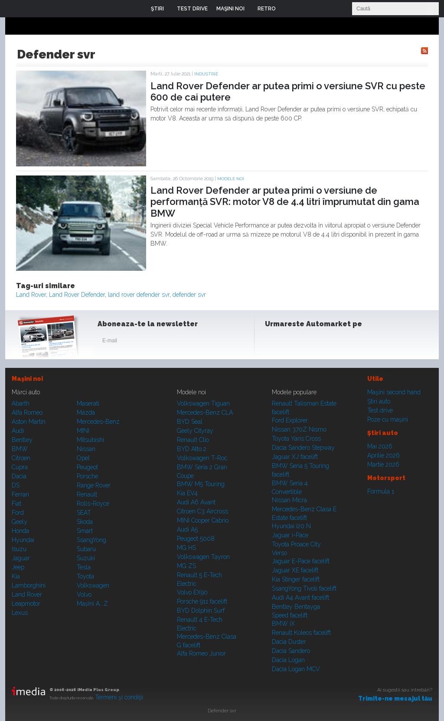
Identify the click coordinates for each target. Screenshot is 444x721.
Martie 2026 (383, 464)
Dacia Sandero (291, 650)
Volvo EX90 (192, 592)
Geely (19, 521)
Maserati (88, 403)
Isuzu (19, 549)
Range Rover (94, 485)
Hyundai (23, 539)
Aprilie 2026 (383, 455)
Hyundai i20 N (291, 526)
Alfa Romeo (27, 412)
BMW (20, 448)
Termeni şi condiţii (119, 697)
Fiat (16, 503)
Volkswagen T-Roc (202, 458)
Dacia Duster (289, 641)
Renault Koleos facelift (301, 632)
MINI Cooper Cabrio (203, 520)
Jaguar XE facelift (295, 570)
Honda (20, 530)
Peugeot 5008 (196, 538)
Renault (87, 494)
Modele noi (230, 178)
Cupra (20, 467)
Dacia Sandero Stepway (303, 447)
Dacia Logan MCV (296, 669)
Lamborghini (29, 585)
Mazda (86, 412)
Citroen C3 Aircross (202, 511)
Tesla (84, 567)
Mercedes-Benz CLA (205, 412)
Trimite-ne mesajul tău (395, 698)
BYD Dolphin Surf (201, 610)
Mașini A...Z (92, 603)
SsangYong (91, 539)
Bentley (22, 439)
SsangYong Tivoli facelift (304, 588)
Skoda (85, 521)
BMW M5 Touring (201, 484)
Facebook (273, 342)
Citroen (21, 458)
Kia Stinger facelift (296, 579)
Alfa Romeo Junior (201, 653)
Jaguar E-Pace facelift (301, 561)
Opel (83, 458)
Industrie (206, 73)
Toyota (85, 576)
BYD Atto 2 (191, 448)
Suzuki (86, 558)
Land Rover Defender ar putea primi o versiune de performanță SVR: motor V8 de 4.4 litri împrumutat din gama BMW (284, 202)
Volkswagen (93, 585)
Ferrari (20, 494)
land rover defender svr (139, 294)
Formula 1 (380, 491)
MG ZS (186, 565)
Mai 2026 (379, 446)
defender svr (189, 294)
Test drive (380, 410)
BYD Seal (189, 421)
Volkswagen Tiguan (203, 403)
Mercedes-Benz (98, 421)
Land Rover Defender (77, 294)
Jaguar (21, 558)
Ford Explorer (290, 420)
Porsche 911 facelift (202, 601)
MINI (83, 430)
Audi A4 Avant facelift (300, 597)
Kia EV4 (187, 493)
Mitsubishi (90, 439)
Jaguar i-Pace (290, 535)
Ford (18, 512)
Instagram (295, 342)
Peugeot (87, 467)
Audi (18, 430)
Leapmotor (26, 603)
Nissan (86, 448)
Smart (85, 530)
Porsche (87, 476)
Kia (16, 576)
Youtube (316, 342)
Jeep (18, 567)
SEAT (84, 512)
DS (16, 485)
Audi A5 (187, 529)
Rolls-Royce (93, 503)
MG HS (186, 547)
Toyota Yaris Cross (296, 438)
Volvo (84, 594)
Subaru (86, 549)
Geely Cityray (195, 430)
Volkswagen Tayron (203, 556)
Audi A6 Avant (196, 502)
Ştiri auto (378, 401)
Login (288, 8)
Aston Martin (29, 421)
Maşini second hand (394, 392)
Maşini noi (27, 378)
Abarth (20, 403)
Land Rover (31, 294)
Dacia (19, 476)
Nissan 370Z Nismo (299, 429)
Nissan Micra (289, 500)
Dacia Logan (288, 659)
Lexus (20, 612)
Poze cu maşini (387, 419)
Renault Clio (193, 439)
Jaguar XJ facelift (295, 456)
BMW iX (283, 623)
